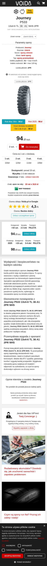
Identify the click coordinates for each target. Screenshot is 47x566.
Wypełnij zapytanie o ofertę (23, 428)
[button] (23, 562)
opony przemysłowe (25, 58)
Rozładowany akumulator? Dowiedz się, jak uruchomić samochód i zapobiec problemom (22, 471)
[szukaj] (38, 3)
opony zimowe (26, 53)
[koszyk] (43, 3)
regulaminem (23, 400)
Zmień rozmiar (15, 36)
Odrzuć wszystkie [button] (34, 556)
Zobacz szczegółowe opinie (23, 216)
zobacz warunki (32, 177)
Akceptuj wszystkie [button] (12, 556)
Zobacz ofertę (29, 234)
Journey (28, 48)
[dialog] (23, 544)
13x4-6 (27, 50)
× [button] (44, 526)
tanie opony (26, 55)
